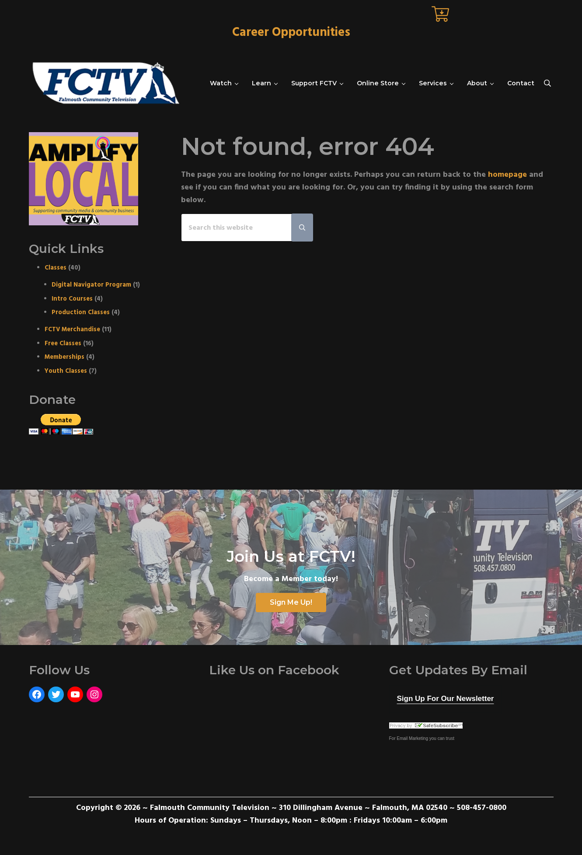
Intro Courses (72, 299)
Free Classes (63, 344)
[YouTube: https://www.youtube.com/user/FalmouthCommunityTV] (75, 694)
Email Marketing (412, 738)
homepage (507, 174)
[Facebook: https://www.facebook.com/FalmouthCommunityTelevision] (37, 694)
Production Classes (81, 313)
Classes (55, 268)
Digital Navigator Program (91, 285)
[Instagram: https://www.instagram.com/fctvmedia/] (94, 694)
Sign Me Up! (291, 602)
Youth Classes (66, 371)
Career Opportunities (291, 32)
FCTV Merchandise (72, 330)
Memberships (64, 357)
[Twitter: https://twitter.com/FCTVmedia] (56, 694)
